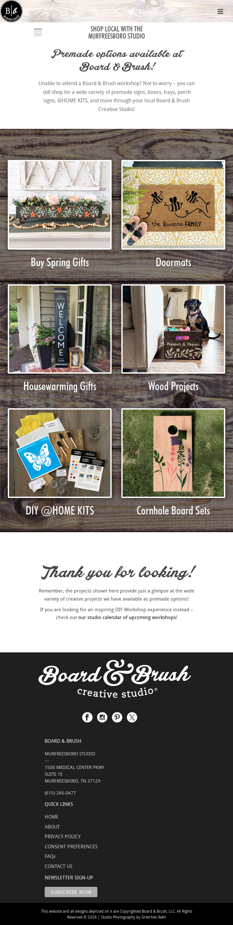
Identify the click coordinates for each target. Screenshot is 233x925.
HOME (52, 816)
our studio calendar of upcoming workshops (127, 617)
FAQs (50, 856)
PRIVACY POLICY (63, 836)
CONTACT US (58, 866)
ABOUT (52, 826)
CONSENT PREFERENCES (71, 846)
